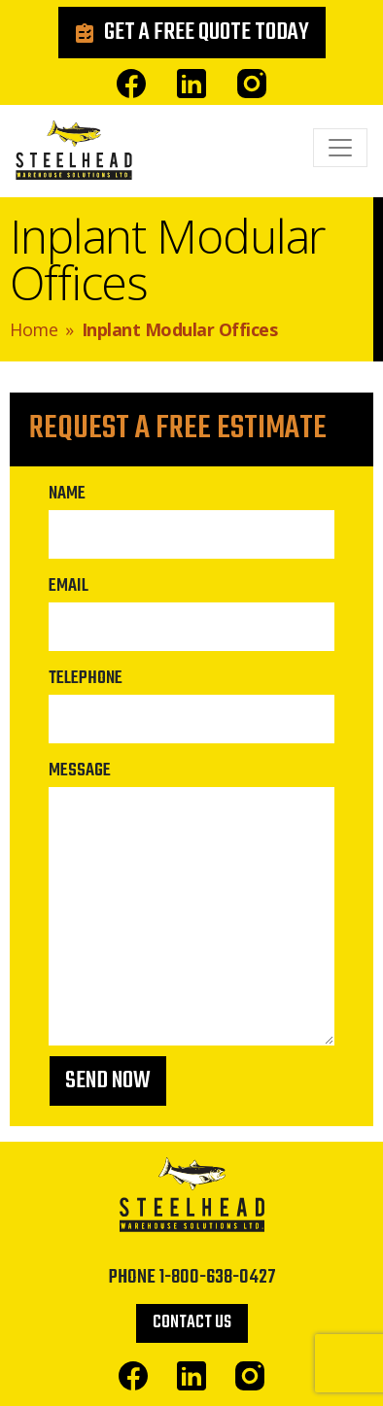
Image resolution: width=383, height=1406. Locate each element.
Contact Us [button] (192, 1323)
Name (67, 493)
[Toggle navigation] (340, 147)
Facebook (131, 83)
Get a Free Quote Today (206, 33)
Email (68, 585)
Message (80, 770)
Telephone (85, 678)
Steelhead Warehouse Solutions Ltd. (74, 154)
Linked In (191, 83)
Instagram (251, 83)
